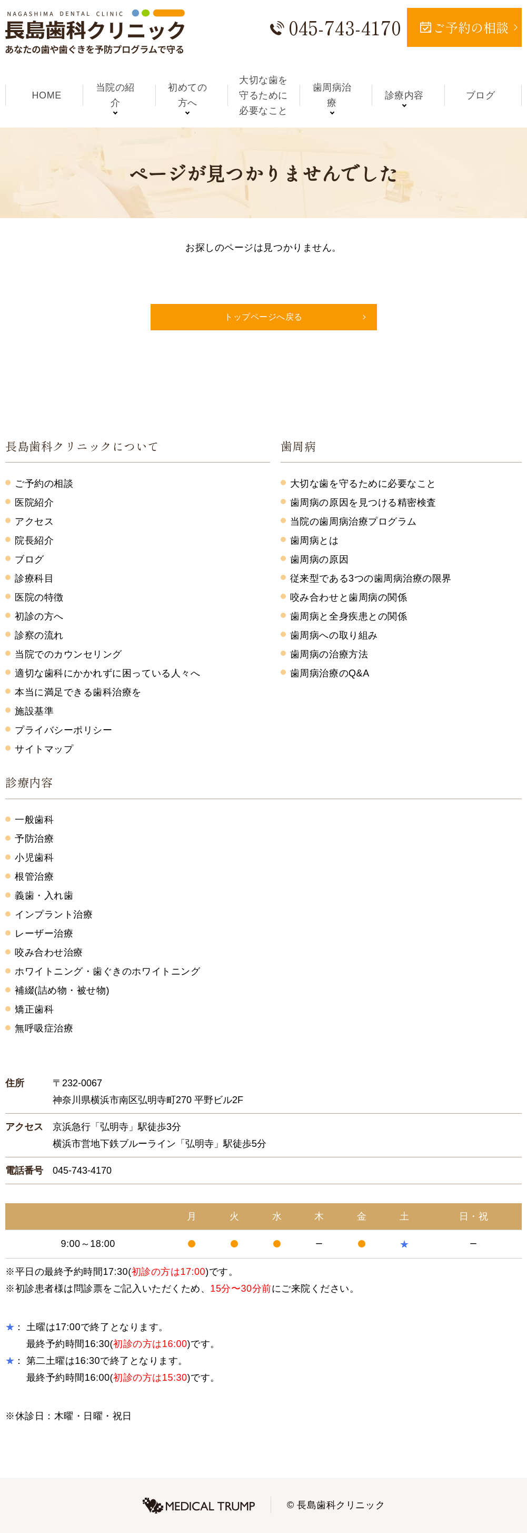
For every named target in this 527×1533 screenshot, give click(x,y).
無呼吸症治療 (44, 1028)
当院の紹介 (119, 95)
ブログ (480, 95)
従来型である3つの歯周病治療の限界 (371, 578)
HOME (47, 95)
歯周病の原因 (319, 559)
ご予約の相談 (44, 483)
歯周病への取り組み (334, 635)
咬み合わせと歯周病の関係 (348, 597)
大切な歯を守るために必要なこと (263, 95)
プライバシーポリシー (63, 730)
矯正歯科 (34, 1009)
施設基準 (34, 711)
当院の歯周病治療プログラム (353, 521)
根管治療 (34, 876)
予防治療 (34, 838)
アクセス (34, 521)
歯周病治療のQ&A (330, 673)
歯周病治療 (335, 95)
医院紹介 (34, 502)
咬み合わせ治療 (49, 952)
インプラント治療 (54, 914)
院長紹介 (34, 540)
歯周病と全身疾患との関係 (348, 616)
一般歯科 (34, 819)
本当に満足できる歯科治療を (78, 692)
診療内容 (408, 95)
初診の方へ (39, 616)
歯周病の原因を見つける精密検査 (363, 502)
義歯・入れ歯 (44, 895)
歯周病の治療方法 (329, 654)
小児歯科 (34, 857)
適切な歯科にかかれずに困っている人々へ (107, 673)
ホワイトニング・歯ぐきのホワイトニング (107, 971)
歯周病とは (314, 540)
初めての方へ (191, 95)
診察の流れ (39, 635)
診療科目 (34, 578)
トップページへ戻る (263, 316)
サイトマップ (44, 749)
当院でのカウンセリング (68, 654)
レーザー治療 (44, 933)
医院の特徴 (39, 597)
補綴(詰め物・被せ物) (62, 990)
